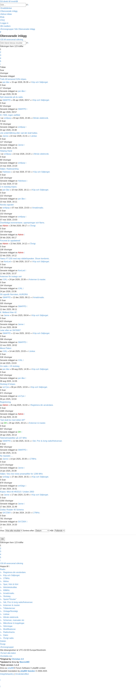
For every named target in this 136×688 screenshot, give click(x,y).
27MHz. (33, 459)
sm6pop (7, 118)
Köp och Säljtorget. (40, 82)
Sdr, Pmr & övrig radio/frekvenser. (47, 441)
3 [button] (0, 55)
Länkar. (34, 136)
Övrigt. (33, 226)
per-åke (6, 82)
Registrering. (5, 402)
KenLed (7, 261)
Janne (5, 136)
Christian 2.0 (18, 659)
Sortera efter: (36, 531)
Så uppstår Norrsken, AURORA (14, 294)
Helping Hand (6, 151)
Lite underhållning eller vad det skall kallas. (19, 133)
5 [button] (0, 61)
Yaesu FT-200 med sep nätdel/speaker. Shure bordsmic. (25, 258)
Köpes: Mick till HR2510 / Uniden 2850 (17, 492)
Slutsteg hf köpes (7, 384)
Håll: (57, 531)
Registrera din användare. (42, 405)
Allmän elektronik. (41, 118)
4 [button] (0, 58)
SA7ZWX (7, 513)
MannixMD (24, 662)
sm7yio (6, 387)
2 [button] (0, 52)
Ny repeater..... (6, 456)
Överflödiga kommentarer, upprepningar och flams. (22, 223)
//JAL (5, 279)
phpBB (11, 668)
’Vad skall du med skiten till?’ (12, 420)
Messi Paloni (5, 348)
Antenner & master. (37, 279)
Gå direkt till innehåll (9, 1)
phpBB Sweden (27, 671)
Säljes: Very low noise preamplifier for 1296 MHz (21, 474)
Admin (5, 226)
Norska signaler (7, 205)
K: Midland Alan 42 (8, 312)
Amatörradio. (38, 208)
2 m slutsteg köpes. (8, 187)
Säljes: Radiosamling (9, 169)
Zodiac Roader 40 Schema (12, 510)
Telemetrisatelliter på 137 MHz (13, 438)
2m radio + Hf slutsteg (9, 366)
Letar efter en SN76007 (10, 330)
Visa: (11, 531)
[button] (0, 64)
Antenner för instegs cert (11, 276)
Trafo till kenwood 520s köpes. (13, 79)
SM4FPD (7, 100)
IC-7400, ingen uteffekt (10, 115)
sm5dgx (6, 477)
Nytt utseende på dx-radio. (11, 97)
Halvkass (7, 172)
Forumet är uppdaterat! (10, 241)
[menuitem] (8, 11)
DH (5, 423)
